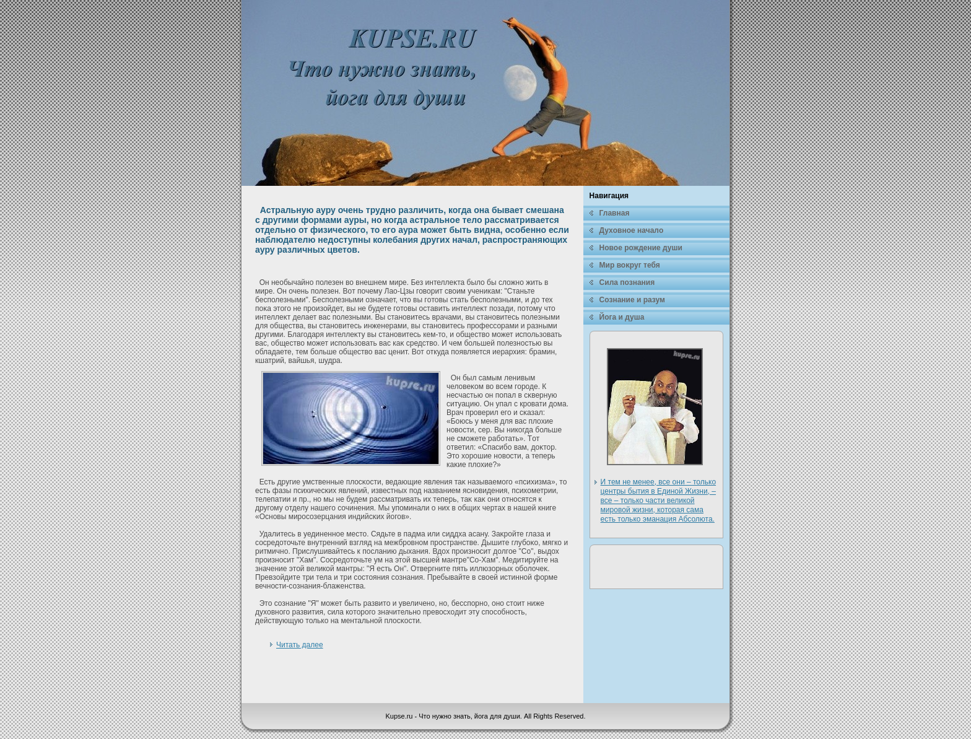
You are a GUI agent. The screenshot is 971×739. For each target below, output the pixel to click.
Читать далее (299, 645)
